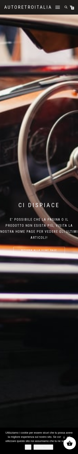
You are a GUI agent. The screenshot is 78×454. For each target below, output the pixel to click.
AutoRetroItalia (28, 7)
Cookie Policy (43, 447)
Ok (28, 447)
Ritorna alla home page (39, 250)
